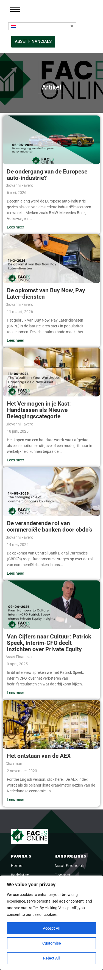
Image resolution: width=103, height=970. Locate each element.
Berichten (20, 875)
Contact (62, 875)
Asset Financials (69, 865)
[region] (51, 923)
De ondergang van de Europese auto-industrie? (47, 174)
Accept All (51, 928)
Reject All (51, 958)
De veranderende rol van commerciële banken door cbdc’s (49, 526)
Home (17, 865)
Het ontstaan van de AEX (39, 756)
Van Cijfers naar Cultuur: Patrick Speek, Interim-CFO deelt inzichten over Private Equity (49, 643)
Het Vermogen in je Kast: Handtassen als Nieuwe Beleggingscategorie (39, 410)
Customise (51, 943)
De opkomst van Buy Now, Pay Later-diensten (46, 293)
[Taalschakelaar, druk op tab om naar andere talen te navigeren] (42, 26)
